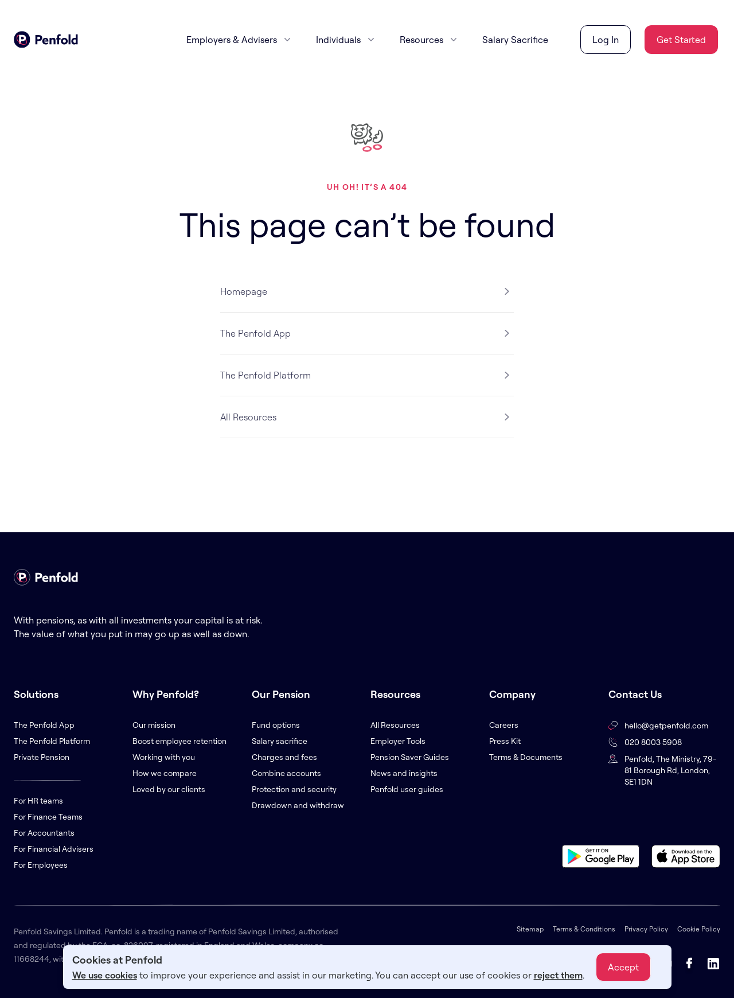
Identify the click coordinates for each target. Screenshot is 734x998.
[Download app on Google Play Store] (600, 856)
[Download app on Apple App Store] (685, 856)
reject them (558, 975)
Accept (623, 967)
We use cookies (104, 975)
